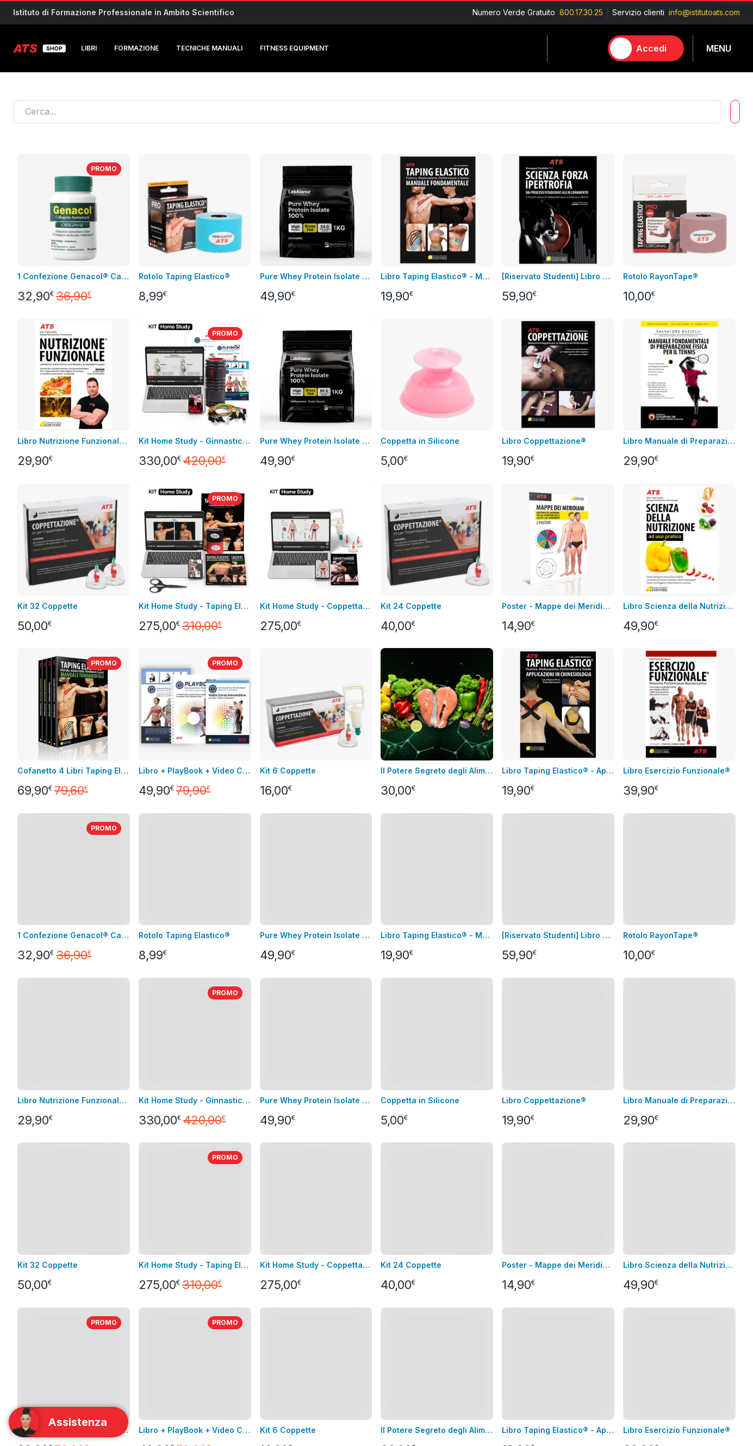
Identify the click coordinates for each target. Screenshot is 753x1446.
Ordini (386, 1238)
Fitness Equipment (166, 1238)
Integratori (515, 1271)
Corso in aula (36, 1206)
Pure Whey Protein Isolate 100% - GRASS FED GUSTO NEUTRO (316, 440)
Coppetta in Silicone (420, 440)
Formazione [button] (136, 48)
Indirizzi (389, 1222)
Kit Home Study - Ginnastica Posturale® (195, 440)
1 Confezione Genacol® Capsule (73, 276)
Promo (509, 1352)
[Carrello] (588, 48)
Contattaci (31, 1271)
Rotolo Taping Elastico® (184, 276)
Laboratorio (518, 1287)
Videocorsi (32, 1222)
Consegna (274, 1206)
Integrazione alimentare (176, 1271)
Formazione (518, 1222)
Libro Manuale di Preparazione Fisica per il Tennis (679, 440)
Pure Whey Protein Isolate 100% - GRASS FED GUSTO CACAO (316, 276)
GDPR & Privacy (284, 1287)
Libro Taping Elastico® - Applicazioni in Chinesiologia (558, 770)
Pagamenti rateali (287, 1304)
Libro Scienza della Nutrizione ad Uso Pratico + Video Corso (679, 606)
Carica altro (41, 1057)
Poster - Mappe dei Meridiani (558, 606)
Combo (510, 1336)
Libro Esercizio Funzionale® (676, 770)
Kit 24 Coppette (411, 606)
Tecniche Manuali (529, 1238)
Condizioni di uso (287, 1238)
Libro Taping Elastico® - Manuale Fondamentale (437, 276)
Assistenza (395, 1255)
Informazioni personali (415, 1206)
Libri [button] (89, 48)
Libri (141, 1206)
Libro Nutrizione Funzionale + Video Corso (73, 440)
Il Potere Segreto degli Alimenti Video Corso (437, 770)
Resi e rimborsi (283, 1255)
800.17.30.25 (581, 12)
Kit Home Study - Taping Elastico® (195, 606)
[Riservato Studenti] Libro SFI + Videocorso (558, 276)
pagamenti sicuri (285, 1271)
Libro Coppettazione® (544, 440)
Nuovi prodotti (38, 1255)
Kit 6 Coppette (288, 770)
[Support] (68, 1422)
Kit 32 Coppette (47, 606)
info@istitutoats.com (704, 12)
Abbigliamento (159, 1255)
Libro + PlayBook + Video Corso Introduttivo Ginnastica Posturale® (195, 770)
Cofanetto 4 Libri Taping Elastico (73, 770)
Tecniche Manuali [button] (209, 48)
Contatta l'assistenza (652, 1129)
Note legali (276, 1222)
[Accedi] (646, 48)
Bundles (27, 1238)
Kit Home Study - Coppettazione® (316, 606)
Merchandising (160, 1287)
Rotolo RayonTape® (660, 276)
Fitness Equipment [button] (294, 48)
